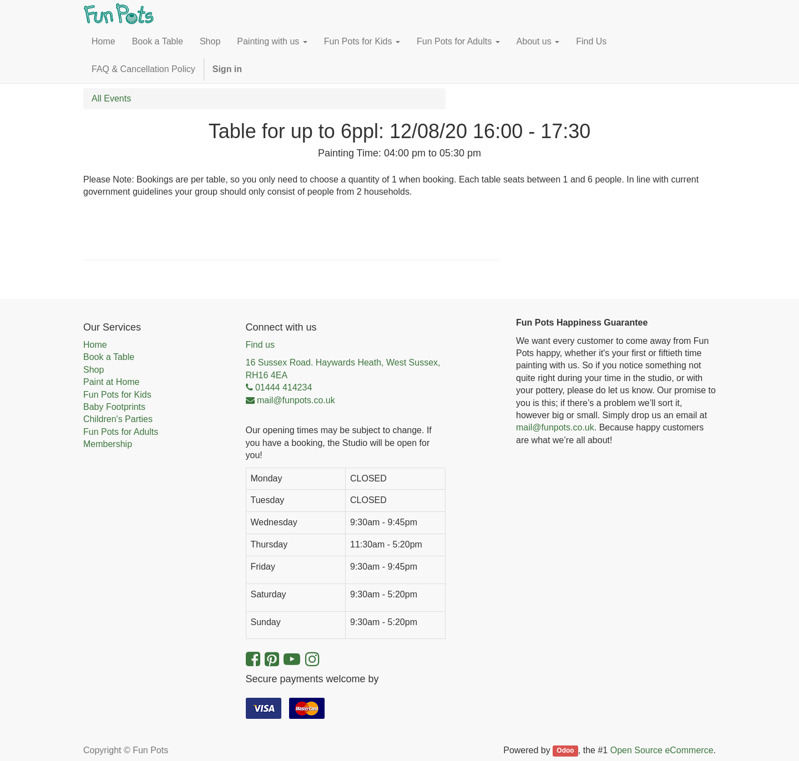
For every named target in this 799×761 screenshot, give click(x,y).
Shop (93, 369)
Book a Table (108, 357)
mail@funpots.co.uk (555, 427)
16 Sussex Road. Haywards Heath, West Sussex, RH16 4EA (343, 368)
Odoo (565, 751)
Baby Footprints (114, 407)
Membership (107, 444)
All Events (111, 98)
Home (95, 344)
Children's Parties (118, 419)
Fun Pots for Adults (120, 432)
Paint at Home (111, 382)
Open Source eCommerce (662, 750)
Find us (260, 344)
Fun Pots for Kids (117, 394)
